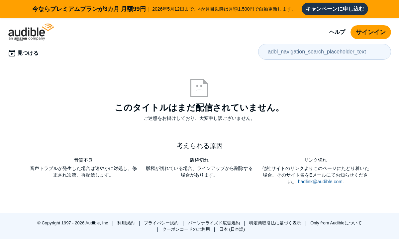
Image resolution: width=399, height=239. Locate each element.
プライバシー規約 (162, 222)
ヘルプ (337, 32)
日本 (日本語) (232, 229)
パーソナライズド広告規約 (214, 222)
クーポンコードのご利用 (186, 229)
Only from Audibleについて (336, 222)
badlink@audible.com (320, 181)
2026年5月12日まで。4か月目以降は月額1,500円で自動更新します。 (164, 9)
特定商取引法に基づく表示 (275, 222)
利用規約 (126, 222)
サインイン (371, 32)
